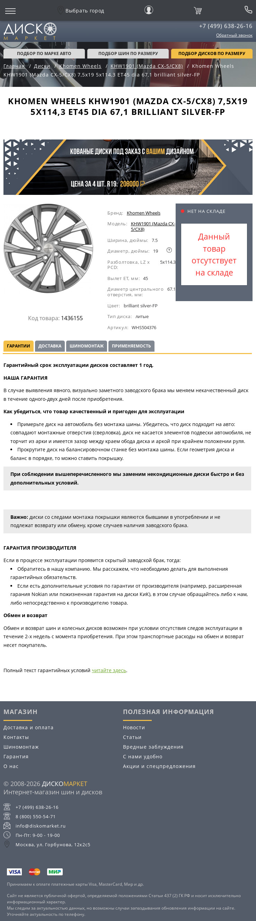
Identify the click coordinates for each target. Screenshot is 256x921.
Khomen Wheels (143, 213)
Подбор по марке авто (44, 53)
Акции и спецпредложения (159, 766)
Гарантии (18, 346)
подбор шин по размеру (128, 53)
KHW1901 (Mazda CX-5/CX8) (153, 226)
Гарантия (16, 756)
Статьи (132, 737)
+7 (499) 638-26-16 (226, 26)
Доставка (49, 346)
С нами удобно (142, 756)
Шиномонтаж (87, 346)
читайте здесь (109, 670)
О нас (11, 766)
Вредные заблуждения (153, 746)
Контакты (16, 737)
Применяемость (131, 346)
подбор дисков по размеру (211, 53)
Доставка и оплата (28, 727)
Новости (134, 727)
